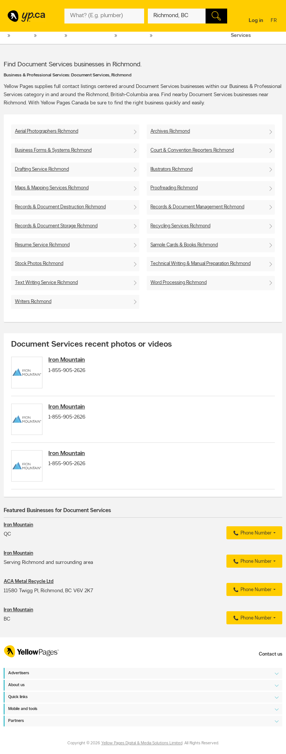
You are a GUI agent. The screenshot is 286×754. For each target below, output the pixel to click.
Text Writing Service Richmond (46, 282)
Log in (256, 20)
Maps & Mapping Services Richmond (52, 188)
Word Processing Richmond (178, 282)
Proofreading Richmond (174, 188)
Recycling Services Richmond (180, 226)
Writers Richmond (33, 301)
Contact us (270, 654)
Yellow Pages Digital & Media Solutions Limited (141, 744)
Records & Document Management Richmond (197, 207)
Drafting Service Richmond (42, 169)
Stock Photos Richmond (39, 263)
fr (275, 21)
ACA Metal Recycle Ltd (29, 588)
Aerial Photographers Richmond (46, 131)
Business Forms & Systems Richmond (53, 150)
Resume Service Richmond (42, 245)
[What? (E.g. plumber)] (104, 16)
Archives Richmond (170, 131)
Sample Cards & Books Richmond (184, 245)
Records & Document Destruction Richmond (60, 207)
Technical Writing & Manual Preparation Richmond (200, 263)
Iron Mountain (70, 360)
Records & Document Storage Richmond (56, 226)
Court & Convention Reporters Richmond (192, 150)
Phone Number (251, 539)
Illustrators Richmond (171, 169)
